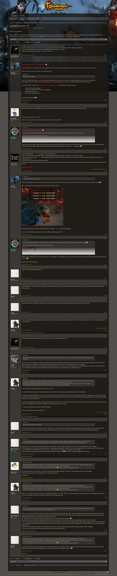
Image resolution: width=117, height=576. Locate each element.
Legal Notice (97, 572)
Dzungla (13, 72)
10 (25, 42)
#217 (105, 477)
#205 (105, 171)
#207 (105, 264)
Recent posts (13, 18)
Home (105, 572)
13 (31, 42)
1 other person (37, 332)
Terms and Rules (98, 574)
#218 (105, 497)
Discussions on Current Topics (22, 27)
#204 (105, 148)
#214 (105, 414)
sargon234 (13, 118)
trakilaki (23, 102)
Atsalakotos (14, 163)
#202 (105, 100)
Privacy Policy (105, 574)
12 (29, 42)
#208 (105, 278)
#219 (105, 531)
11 (27, 42)
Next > (38, 42)
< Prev (17, 42)
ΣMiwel (13, 365)
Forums (14, 16)
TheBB (12, 313)
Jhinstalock (24, 500)
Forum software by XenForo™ (43, 574)
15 (35, 42)
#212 (105, 347)
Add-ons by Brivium (68, 574)
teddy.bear (35, 27)
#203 (105, 122)
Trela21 (13, 279)
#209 (105, 295)
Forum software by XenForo (20, 574)
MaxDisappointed (15, 449)
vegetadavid (14, 472)
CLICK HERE (76, 36)
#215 (105, 432)
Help (102, 572)
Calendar (21, 16)
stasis (28, 456)
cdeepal (13, 330)
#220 (105, 551)
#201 (105, 55)
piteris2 (13, 296)
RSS (107, 572)
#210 (105, 312)
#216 (105, 454)
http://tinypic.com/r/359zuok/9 (29, 261)
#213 (105, 370)
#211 (105, 330)
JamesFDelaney (15, 56)
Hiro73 (23, 332)
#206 (105, 234)
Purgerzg (13, 137)
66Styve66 (32, 416)
